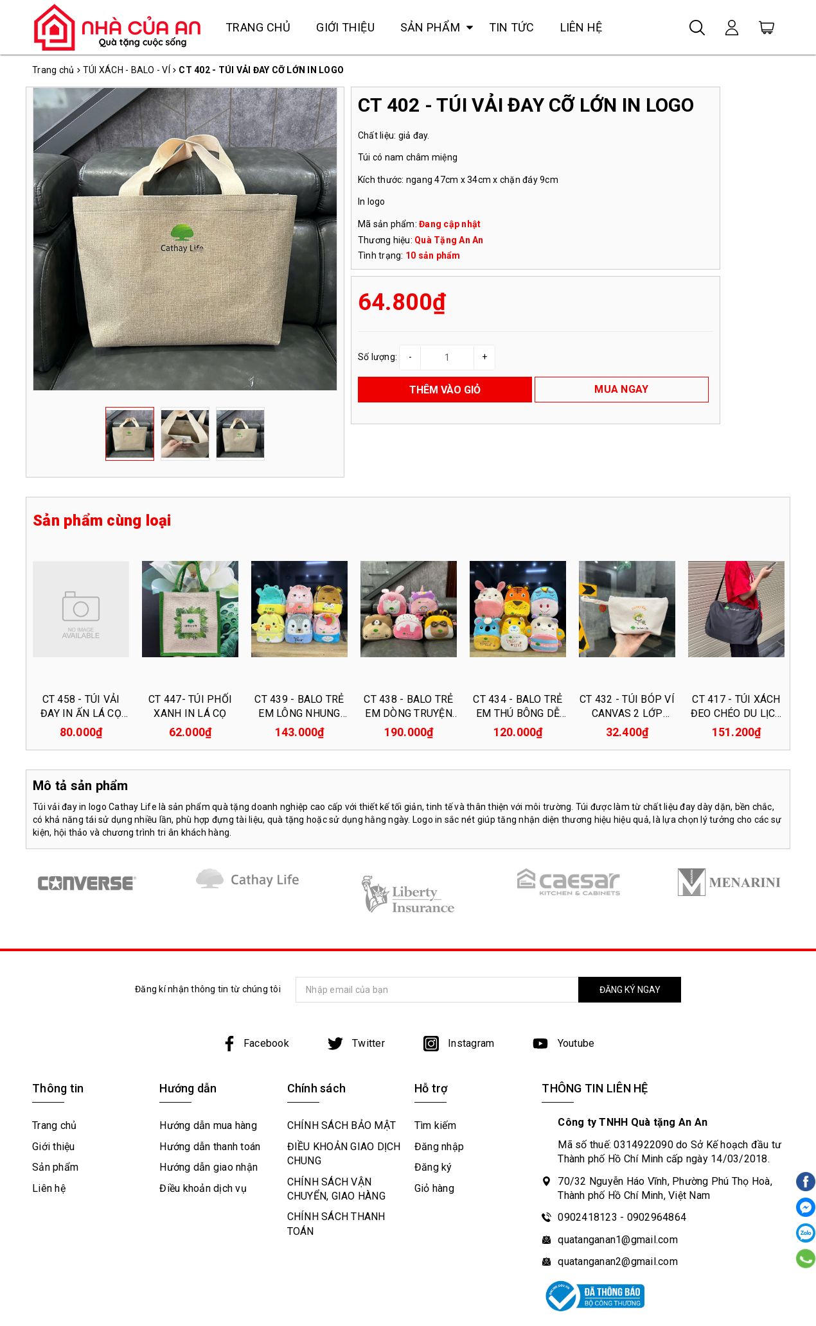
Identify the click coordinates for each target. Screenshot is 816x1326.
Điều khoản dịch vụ (203, 1188)
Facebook (255, 1043)
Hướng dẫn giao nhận (208, 1167)
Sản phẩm (430, 27)
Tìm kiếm (435, 1125)
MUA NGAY (621, 389)
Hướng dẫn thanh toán (209, 1147)
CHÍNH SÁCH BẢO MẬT (341, 1125)
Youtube (563, 1043)
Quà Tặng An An (449, 240)
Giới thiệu (345, 27)
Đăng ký (433, 1167)
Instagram (459, 1043)
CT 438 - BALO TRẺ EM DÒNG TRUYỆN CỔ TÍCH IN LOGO (408, 713)
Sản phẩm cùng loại (102, 521)
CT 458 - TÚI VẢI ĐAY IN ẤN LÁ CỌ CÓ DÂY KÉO (80, 713)
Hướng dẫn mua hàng (208, 1125)
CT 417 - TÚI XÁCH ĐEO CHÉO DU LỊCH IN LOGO (737, 713)
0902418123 (587, 1217)
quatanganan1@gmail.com (618, 1240)
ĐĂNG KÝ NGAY (630, 990)
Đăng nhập (439, 1147)
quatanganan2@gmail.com (618, 1261)
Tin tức (512, 27)
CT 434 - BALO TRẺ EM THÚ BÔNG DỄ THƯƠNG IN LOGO (517, 713)
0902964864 (657, 1217)
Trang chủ (258, 27)
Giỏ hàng (434, 1188)
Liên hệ (581, 27)
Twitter (356, 1043)
